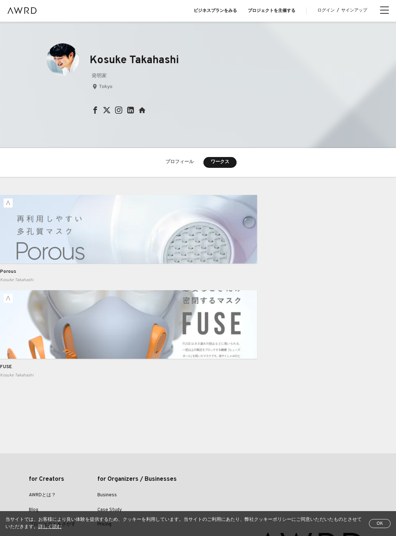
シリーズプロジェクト (52, 460)
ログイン (326, 10)
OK (380, 524)
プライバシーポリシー (160, 489)
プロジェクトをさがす (52, 430)
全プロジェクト (44, 489)
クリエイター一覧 (47, 445)
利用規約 (119, 489)
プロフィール (180, 162)
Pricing (104, 430)
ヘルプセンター (85, 489)
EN (66, 507)
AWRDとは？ (42, 401)
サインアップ (354, 10)
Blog (33, 416)
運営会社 (282, 489)
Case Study (109, 416)
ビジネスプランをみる (215, 11)
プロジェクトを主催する (271, 11)
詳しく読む (50, 527)
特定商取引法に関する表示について (228, 489)
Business (107, 401)
